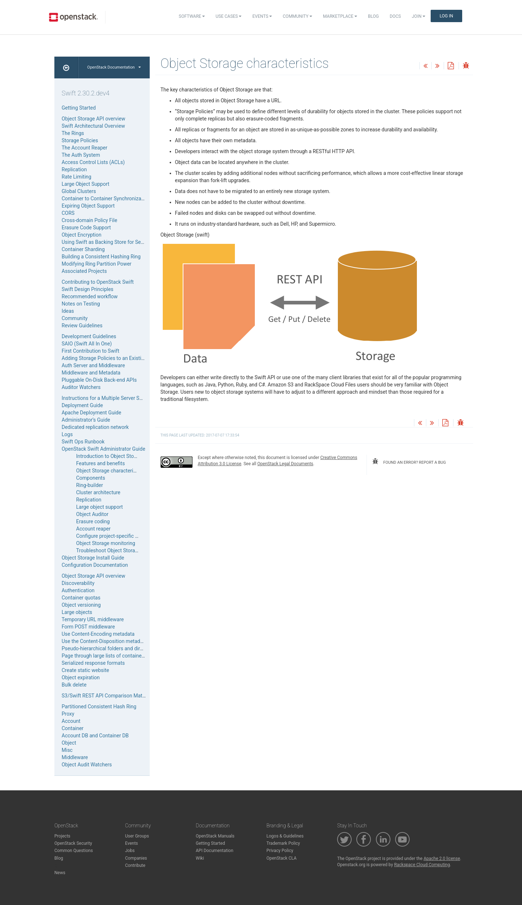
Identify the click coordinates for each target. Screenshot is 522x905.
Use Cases (228, 16)
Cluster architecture (98, 492)
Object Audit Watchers (87, 764)
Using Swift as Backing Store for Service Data (112, 242)
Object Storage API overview (93, 119)
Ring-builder (89, 485)
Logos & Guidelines (284, 836)
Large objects (77, 612)
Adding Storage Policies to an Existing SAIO (111, 358)
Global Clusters (79, 191)
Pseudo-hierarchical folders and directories (110, 648)
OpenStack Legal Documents (285, 463)
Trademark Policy (283, 843)
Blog (373, 16)
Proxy (68, 714)
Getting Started (79, 108)
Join (418, 16)
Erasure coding (93, 521)
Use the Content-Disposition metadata (104, 641)
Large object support (99, 507)
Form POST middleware (88, 627)
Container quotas (81, 598)
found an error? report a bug (409, 461)
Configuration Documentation (95, 565)
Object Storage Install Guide (93, 558)
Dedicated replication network (95, 427)
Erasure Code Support (86, 227)
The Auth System (81, 155)
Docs (395, 16)
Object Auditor (92, 514)
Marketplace (340, 16)
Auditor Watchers (81, 387)
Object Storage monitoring (105, 543)
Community (297, 16)
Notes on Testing (81, 304)
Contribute (135, 865)
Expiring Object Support (88, 206)
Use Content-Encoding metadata (98, 634)
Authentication (78, 590)
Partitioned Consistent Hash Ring (99, 706)
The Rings (73, 133)
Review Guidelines (82, 325)
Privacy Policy (279, 850)
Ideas (68, 311)
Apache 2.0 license (441, 858)
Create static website (85, 670)
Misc (67, 750)
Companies (136, 858)
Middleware (75, 757)
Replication (74, 169)
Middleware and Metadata (91, 373)
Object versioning (81, 605)
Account (71, 721)
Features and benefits (100, 463)
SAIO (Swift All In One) (87, 344)
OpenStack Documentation (114, 67)
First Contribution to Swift (90, 351)
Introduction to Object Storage (110, 456)
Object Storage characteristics (110, 471)
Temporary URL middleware (93, 619)
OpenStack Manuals (215, 836)
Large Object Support (85, 184)
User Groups (137, 836)
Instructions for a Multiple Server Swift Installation (118, 398)
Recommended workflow (90, 296)
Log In (446, 16)
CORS (68, 213)
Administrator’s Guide (86, 420)
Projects (62, 836)
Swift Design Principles (87, 289)
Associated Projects (84, 271)
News (59, 872)
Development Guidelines (89, 336)
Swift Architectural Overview (93, 126)
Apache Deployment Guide (91, 412)
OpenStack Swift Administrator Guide (103, 449)
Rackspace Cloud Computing (422, 864)
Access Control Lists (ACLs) (93, 162)
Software (192, 16)
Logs (67, 434)
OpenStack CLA (281, 858)
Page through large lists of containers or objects (116, 656)
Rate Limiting (76, 177)
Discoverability (78, 583)
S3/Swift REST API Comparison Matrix (105, 696)
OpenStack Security (73, 843)
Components (90, 478)
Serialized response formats (93, 663)
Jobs (129, 850)
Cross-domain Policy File (89, 220)
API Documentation (214, 850)
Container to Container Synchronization (106, 198)
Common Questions (73, 850)
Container (72, 728)
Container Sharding (83, 249)
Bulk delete (74, 685)
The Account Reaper (84, 148)
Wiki (200, 858)
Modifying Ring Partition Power (97, 264)
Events (262, 16)
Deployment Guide (82, 405)
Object (69, 743)
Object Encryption (82, 235)
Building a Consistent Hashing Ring (101, 256)
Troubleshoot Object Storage (108, 550)
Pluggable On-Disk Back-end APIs (99, 380)
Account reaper (93, 529)
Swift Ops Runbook (83, 442)
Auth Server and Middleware (93, 365)
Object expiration (81, 677)
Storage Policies (80, 140)
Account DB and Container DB (95, 735)
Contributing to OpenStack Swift (98, 282)
